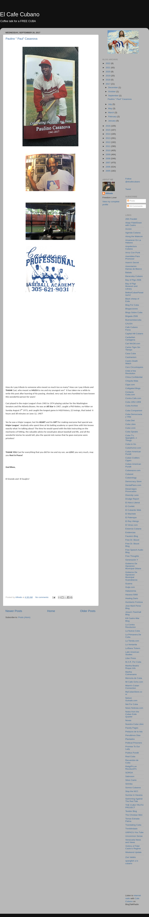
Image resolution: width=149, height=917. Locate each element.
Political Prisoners (133, 743)
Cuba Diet (130, 420)
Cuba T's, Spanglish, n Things (131, 438)
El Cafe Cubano (19, 14)
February (112, 116)
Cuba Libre (130, 424)
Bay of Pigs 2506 (133, 280)
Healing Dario (131, 598)
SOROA (129, 772)
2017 (108, 84)
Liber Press (130, 658)
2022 (108, 63)
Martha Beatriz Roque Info (132, 667)
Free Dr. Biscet (132, 540)
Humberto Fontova (134, 602)
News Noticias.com (134, 708)
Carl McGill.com (132, 343)
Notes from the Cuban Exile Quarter (132, 714)
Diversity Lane (132, 495)
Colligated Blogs (133, 388)
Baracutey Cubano (134, 276)
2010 (108, 150)
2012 (108, 142)
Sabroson (129, 776)
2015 (108, 130)
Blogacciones (131, 309)
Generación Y (131, 560)
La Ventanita (131, 644)
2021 (108, 67)
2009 (108, 154)
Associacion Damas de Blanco (133, 267)
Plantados (130, 739)
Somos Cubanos (133, 787)
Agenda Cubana (133, 233)
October (112, 91)
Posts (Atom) (24, 617)
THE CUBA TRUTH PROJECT (134, 806)
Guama (128, 583)
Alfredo (109, 193)
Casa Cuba (130, 353)
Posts (131, 201)
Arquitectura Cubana (131, 247)
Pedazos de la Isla (133, 731)
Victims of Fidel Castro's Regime (133, 847)
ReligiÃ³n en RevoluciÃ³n (131, 767)
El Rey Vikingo (132, 521)
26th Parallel (131, 219)
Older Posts (87, 611)
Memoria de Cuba (133, 678)
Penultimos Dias (133, 735)
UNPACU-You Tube (134, 832)
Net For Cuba (131, 704)
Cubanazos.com (133, 470)
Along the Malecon (134, 236)
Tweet (128, 189)
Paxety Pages (131, 728)
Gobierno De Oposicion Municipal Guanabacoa (131, 576)
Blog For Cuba (132, 305)
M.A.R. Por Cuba (133, 662)
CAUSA (129, 323)
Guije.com (130, 587)
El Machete (130, 514)
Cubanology (131, 478)
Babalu (128, 272)
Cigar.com (130, 384)
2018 (108, 80)
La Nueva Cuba (132, 631)
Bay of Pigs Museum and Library (131, 286)
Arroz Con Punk (132, 252)
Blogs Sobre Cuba (133, 312)
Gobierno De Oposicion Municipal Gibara (133, 566)
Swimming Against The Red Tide (133, 800)
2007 (108, 162)
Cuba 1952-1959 (133, 402)
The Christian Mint (133, 815)
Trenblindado (131, 828)
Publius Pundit (132, 753)
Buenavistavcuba (133, 320)
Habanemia (130, 591)
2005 (108, 171)
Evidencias (130, 532)
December (113, 87)
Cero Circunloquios (134, 367)
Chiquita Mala (131, 381)
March (111, 112)
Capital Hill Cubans (134, 333)
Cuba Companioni (133, 410)
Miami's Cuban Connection (132, 686)
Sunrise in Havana (133, 795)
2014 (108, 134)
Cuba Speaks (131, 432)
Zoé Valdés (130, 857)
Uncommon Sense (134, 836)
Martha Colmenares (131, 673)
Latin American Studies (132, 653)
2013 (108, 138)
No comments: (42, 597)
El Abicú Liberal (132, 502)
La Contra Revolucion (130, 625)
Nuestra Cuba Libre (134, 724)
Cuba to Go (130, 444)
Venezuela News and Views (133, 841)
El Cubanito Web (133, 510)
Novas (128, 720)
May (110, 108)
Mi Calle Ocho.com (134, 682)
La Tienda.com (132, 641)
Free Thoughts (132, 556)
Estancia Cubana (133, 529)
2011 (108, 146)
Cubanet (129, 474)
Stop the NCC (131, 791)
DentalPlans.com (133, 485)
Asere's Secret (132, 262)
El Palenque (131, 517)
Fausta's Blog (131, 536)
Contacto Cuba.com (130, 393)
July (110, 104)
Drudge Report (132, 499)
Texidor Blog (131, 811)
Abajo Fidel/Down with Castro (133, 224)
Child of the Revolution (130, 372)
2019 (108, 75)
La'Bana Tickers (132, 648)
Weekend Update (133, 852)
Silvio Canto (131, 780)
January (112, 121)
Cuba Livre (130, 428)
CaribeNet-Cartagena (130, 338)
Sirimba (129, 784)
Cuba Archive (131, 406)
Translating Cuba (133, 825)
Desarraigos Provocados (131, 490)
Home (51, 611)
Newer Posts (13, 611)
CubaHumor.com (133, 448)
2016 (108, 126)
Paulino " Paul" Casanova (21, 38)
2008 (108, 158)
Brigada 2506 (131, 316)
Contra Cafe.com (133, 398)
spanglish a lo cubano (131, 862)
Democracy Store (133, 481)
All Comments (134, 206)
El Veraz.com (131, 525)
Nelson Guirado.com (131, 699)
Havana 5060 (131, 594)
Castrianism (130, 357)
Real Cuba (130, 756)
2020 (108, 71)
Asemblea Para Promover (132, 257)
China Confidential (133, 377)
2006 (108, 167)
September (113, 95)
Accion (128, 229)
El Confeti (130, 506)
